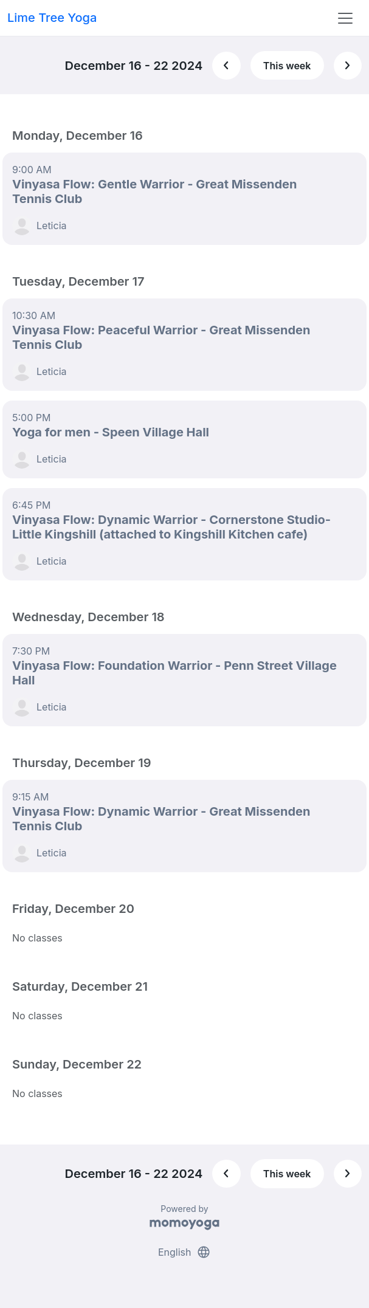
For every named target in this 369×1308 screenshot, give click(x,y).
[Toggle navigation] (345, 18)
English (184, 1252)
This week (287, 66)
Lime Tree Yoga (52, 17)
